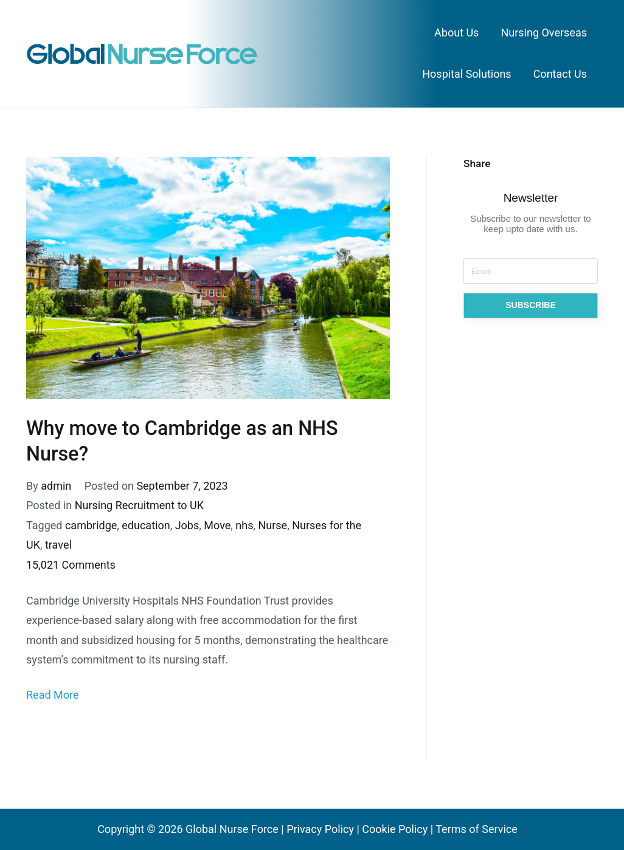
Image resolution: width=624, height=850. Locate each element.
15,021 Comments (71, 564)
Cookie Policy (395, 829)
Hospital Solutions (466, 73)
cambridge (91, 525)
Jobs (187, 525)
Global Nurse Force (232, 829)
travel (58, 544)
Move (217, 525)
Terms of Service (476, 829)
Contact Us (560, 73)
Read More (52, 694)
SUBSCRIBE (530, 305)
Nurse (272, 525)
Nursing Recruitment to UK (139, 505)
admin (56, 485)
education (146, 525)
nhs (244, 525)
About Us (456, 32)
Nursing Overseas (544, 32)
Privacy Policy (320, 829)
